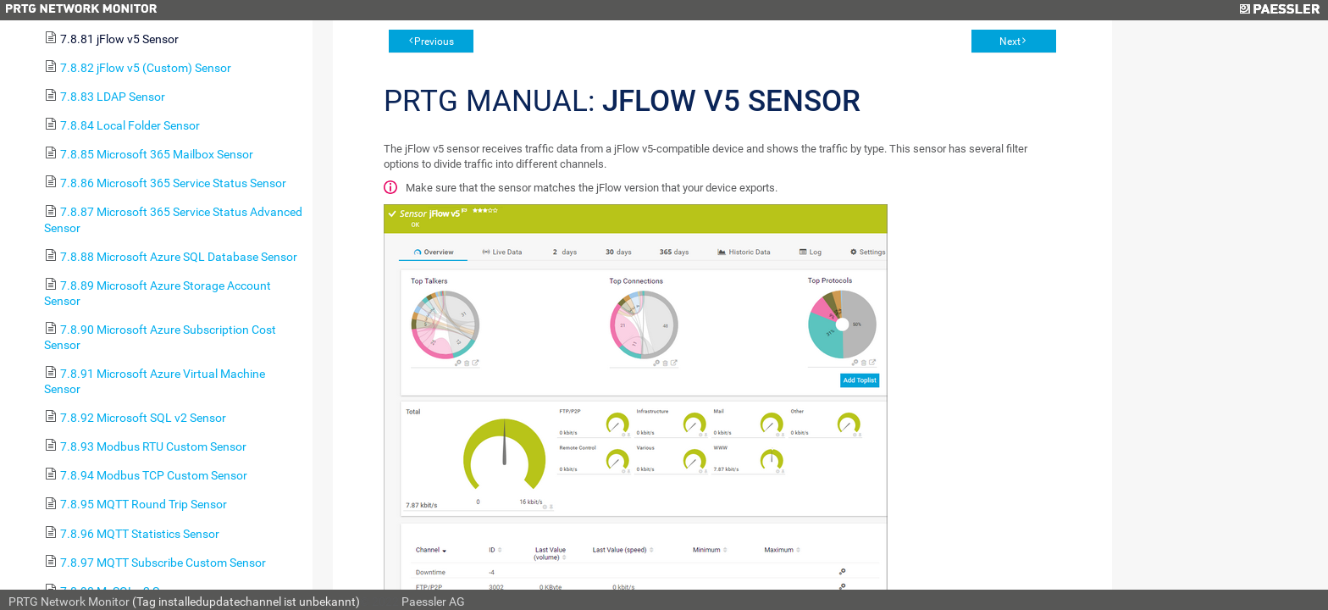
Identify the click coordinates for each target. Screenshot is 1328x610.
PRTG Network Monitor (69, 601)
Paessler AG (433, 601)
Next (1010, 41)
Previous (434, 41)
